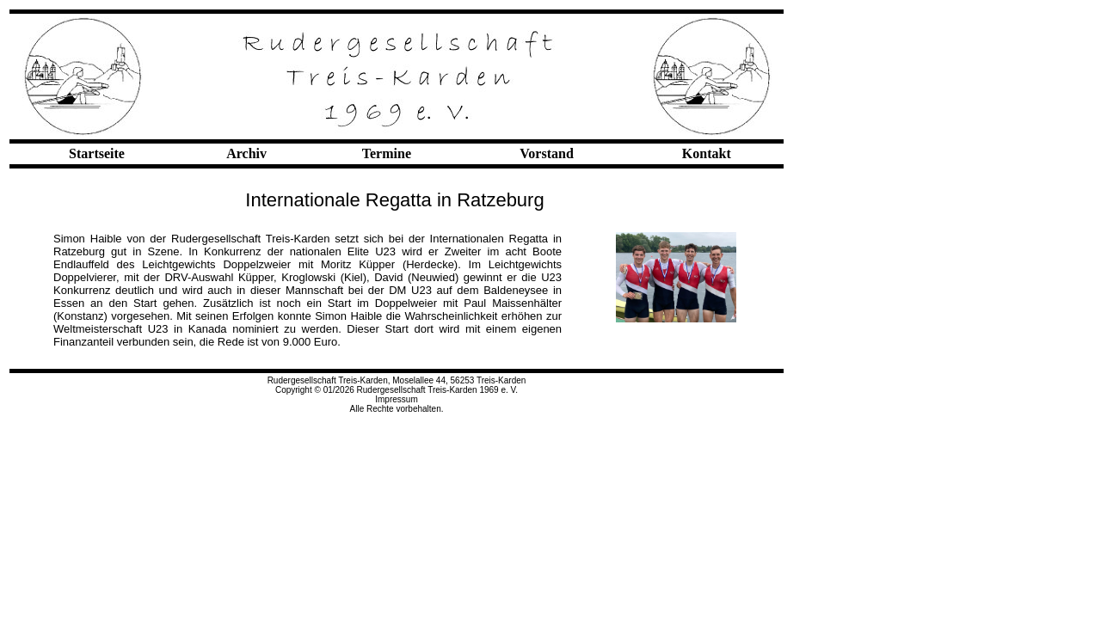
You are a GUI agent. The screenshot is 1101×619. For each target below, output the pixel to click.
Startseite (97, 153)
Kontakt (706, 153)
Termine (386, 153)
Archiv (246, 153)
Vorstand (547, 153)
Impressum (396, 399)
